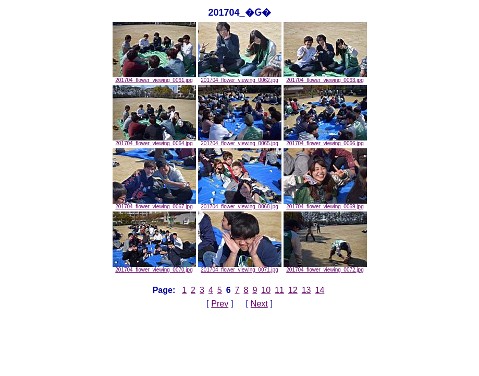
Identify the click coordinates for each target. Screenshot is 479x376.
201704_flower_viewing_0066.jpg (325, 141)
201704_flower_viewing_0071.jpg (239, 267)
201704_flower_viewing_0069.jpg (325, 204)
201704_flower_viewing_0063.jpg (325, 78)
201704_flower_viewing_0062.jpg (239, 78)
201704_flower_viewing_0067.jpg (154, 204)
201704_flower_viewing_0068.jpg (239, 204)
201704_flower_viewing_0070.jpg (154, 267)
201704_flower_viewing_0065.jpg (239, 141)
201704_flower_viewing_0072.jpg (325, 267)
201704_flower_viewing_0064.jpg (154, 141)
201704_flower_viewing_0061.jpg (154, 78)
